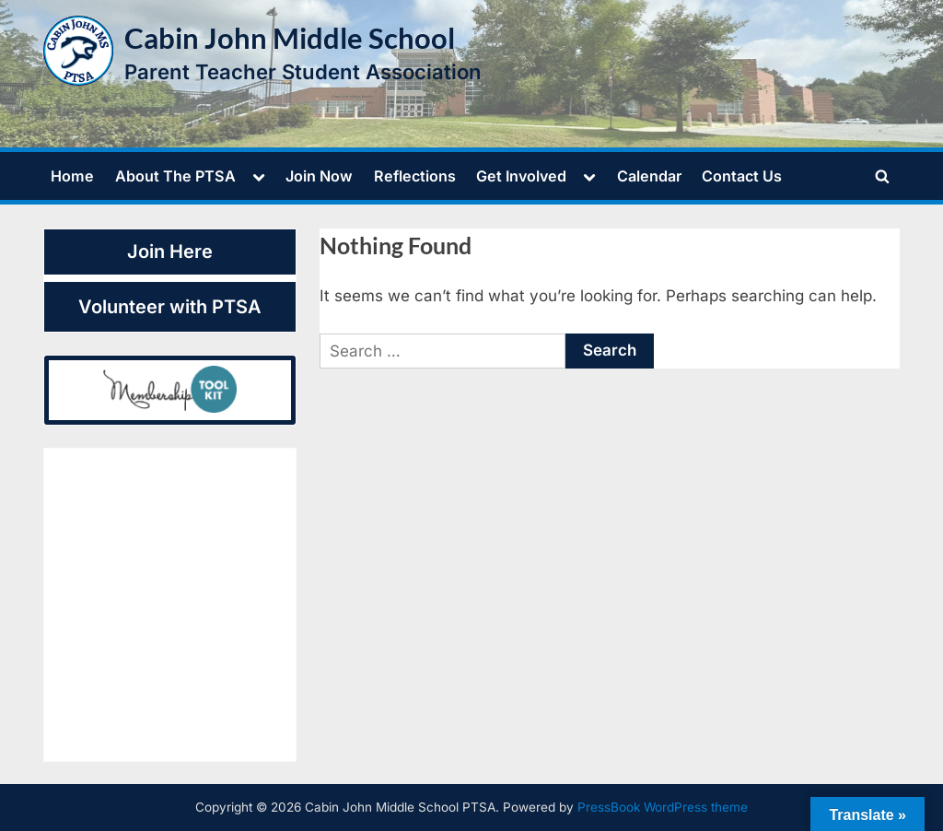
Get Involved (521, 176)
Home (72, 176)
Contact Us (742, 176)
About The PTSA (175, 176)
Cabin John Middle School (289, 38)
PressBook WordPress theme (662, 807)
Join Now (319, 176)
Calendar (649, 176)
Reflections (415, 176)
